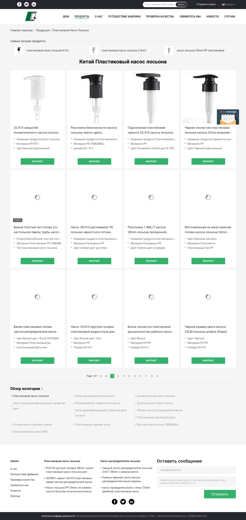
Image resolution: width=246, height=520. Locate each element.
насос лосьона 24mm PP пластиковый (200, 50)
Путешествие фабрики (124, 16)
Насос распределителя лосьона (94, 395)
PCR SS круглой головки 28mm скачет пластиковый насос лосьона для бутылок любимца (70, 470)
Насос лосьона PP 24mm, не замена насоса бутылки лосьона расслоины (69, 489)
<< (106, 376)
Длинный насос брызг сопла (155, 403)
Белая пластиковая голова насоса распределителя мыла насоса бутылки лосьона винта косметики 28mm (36, 329)
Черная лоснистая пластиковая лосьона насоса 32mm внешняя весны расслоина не (207, 130)
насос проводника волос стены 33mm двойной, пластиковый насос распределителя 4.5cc (126, 490)
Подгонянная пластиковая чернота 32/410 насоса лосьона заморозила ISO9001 (150, 130)
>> (152, 376)
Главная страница (21, 30)
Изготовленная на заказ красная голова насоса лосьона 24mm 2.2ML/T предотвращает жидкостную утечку (208, 230)
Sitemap (15, 496)
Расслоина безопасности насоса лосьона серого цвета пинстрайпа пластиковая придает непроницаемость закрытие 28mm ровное (94, 130)
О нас (99, 16)
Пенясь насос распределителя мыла (159, 410)
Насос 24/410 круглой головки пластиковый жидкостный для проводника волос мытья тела (92, 329)
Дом (66, 16)
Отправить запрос (206, 4)
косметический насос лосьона (156, 395)
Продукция (43, 30)
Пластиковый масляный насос (156, 417)
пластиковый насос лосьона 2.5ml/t (124, 50)
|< (101, 376)
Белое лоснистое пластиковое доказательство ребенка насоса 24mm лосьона (150, 329)
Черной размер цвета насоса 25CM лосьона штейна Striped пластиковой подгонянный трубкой (206, 329)
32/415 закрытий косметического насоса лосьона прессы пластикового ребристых (37, 130)
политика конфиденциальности (58, 516)
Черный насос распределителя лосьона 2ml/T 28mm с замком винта (127, 470)
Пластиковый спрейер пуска (93, 424)
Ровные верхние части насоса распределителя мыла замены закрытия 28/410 (121, 480)
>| (157, 376)
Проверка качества (160, 16)
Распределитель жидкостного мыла (97, 403)
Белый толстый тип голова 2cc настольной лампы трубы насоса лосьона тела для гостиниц (37, 230)
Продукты (82, 16)
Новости (212, 16)
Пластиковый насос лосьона (31, 395)
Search (181, 4)
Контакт (37, 161)
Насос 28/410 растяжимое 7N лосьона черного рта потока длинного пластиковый (92, 230)
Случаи (229, 16)
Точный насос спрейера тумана (32, 424)
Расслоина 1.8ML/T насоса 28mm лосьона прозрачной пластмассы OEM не (147, 230)
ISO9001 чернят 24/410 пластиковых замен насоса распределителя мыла (69, 480)
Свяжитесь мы (190, 16)
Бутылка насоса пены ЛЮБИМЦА (158, 424)
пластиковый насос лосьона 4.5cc (48, 50)
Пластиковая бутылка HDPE (30, 431)
